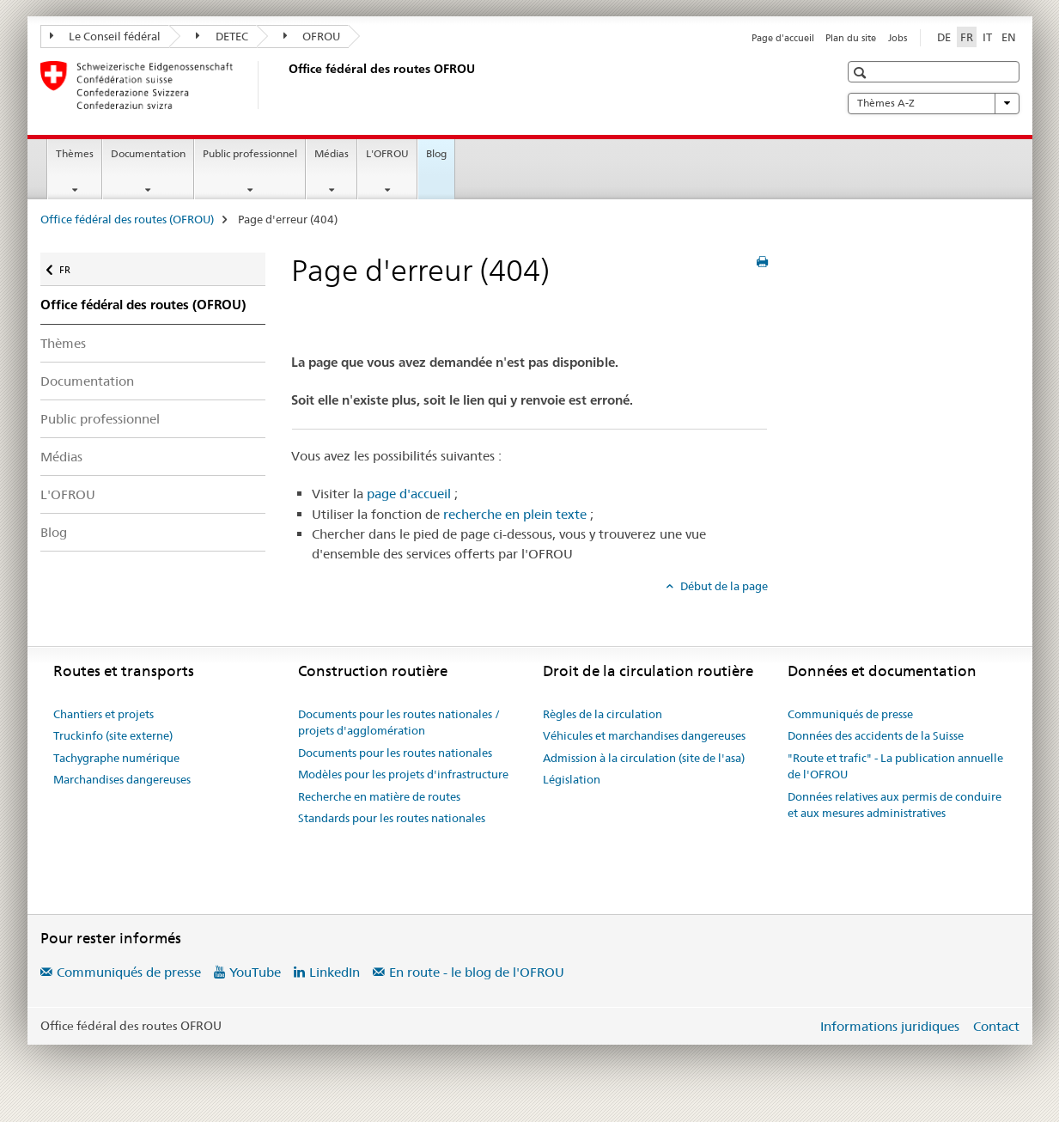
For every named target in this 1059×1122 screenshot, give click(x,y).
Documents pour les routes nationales (395, 752)
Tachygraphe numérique (116, 758)
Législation (571, 779)
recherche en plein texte (515, 514)
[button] (861, 72)
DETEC (222, 36)
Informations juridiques (889, 1026)
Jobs (897, 38)
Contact (996, 1026)
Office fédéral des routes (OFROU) (127, 219)
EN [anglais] (1008, 37)
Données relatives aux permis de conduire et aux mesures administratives (894, 805)
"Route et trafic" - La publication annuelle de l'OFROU (895, 766)
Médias (331, 153)
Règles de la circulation (602, 714)
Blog (436, 153)
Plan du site (850, 38)
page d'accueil (409, 493)
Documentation (148, 153)
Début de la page (723, 586)
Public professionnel (250, 153)
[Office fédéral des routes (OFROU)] (285, 85)
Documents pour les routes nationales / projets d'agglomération (399, 722)
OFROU (312, 36)
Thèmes (75, 153)
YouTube (255, 972)
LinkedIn (334, 972)
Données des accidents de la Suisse (876, 735)
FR (73, 266)
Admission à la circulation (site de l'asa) (644, 758)
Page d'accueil (783, 38)
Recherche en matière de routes (379, 796)
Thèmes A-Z (933, 103)
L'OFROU (387, 153)
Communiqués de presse (850, 714)
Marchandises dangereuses (122, 779)
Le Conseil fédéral (105, 36)
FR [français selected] (966, 37)
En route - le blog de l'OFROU (476, 972)
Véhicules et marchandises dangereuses (644, 735)
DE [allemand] (944, 37)
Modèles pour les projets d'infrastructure (403, 774)
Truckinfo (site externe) (113, 735)
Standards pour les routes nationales (391, 818)
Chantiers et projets (103, 714)
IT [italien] (987, 37)
